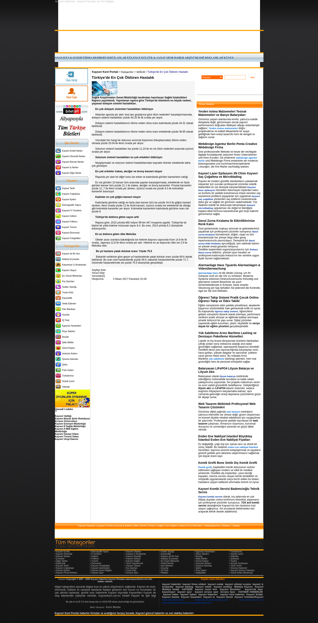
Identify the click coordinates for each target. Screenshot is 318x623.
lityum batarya (228, 376)
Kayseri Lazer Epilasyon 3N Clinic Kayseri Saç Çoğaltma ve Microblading (228, 175)
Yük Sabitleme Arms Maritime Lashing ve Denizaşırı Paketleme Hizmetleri (227, 334)
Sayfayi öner (99, 269)
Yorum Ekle (98, 272)
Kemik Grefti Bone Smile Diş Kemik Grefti (227, 462)
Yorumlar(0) (98, 275)
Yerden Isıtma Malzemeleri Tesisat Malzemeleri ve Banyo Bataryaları (222, 113)
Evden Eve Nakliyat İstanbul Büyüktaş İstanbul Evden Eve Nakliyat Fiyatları (225, 438)
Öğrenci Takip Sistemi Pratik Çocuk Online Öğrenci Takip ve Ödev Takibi (228, 299)
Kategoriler (127, 72)
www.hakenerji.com (173, 599)
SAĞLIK (141, 72)
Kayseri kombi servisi (210, 496)
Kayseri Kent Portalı (105, 71)
